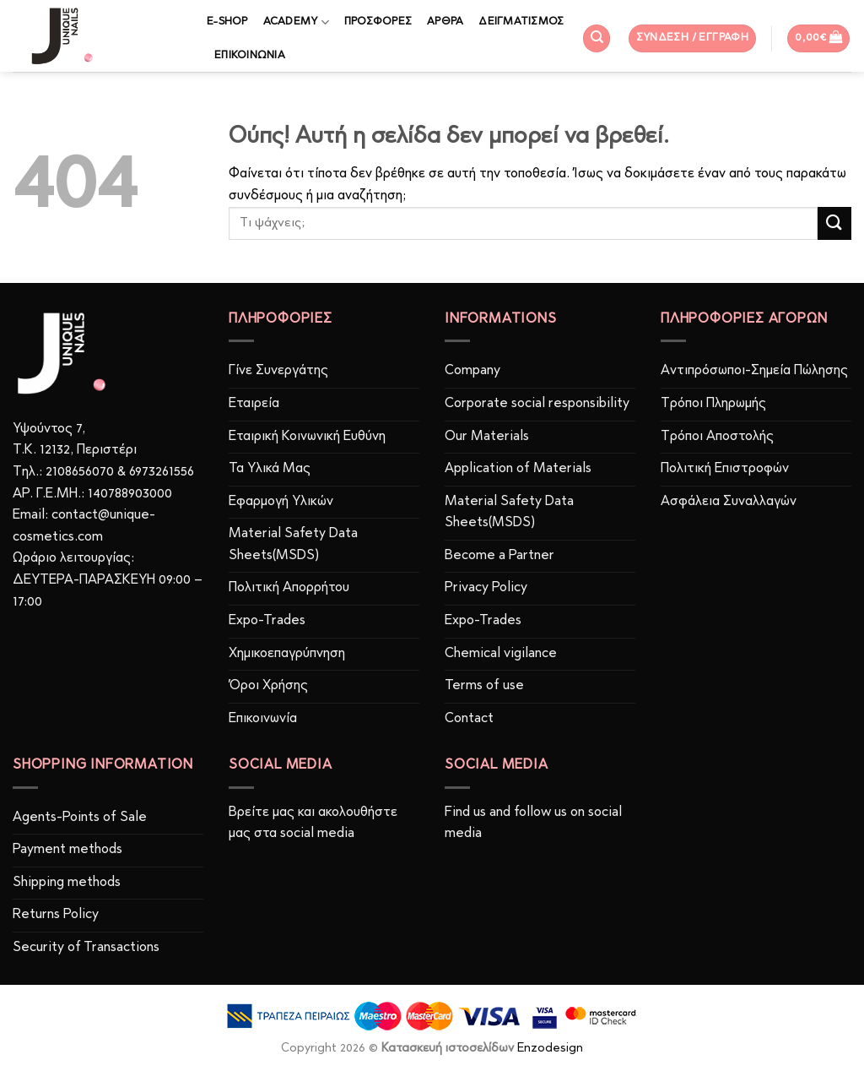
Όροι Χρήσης (268, 686)
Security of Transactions (86, 947)
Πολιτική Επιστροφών (725, 469)
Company (472, 371)
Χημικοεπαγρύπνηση (287, 654)
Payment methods (67, 849)
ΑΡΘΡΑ (445, 21)
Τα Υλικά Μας (269, 469)
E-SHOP (227, 21)
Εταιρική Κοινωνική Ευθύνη (307, 436)
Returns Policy (56, 914)
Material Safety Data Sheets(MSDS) (293, 545)
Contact (469, 719)
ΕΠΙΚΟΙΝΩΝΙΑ (249, 55)
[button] (693, 38)
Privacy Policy (486, 588)
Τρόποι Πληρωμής (713, 403)
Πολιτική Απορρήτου (289, 588)
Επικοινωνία (263, 719)
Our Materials (487, 436)
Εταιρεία (254, 403)
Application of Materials (518, 469)
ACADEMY (296, 22)
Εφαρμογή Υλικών (281, 501)
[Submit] (834, 223)
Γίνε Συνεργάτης (278, 371)
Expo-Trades (267, 621)
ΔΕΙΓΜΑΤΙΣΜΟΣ (521, 21)
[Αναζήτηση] (596, 38)
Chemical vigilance (501, 654)
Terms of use (484, 686)
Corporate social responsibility (537, 403)
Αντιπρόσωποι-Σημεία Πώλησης (754, 371)
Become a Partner (499, 556)
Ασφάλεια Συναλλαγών (728, 501)
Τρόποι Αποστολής (717, 436)
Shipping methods (67, 882)
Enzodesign (550, 1048)
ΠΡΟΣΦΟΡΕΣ (378, 21)
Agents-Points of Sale (81, 817)
